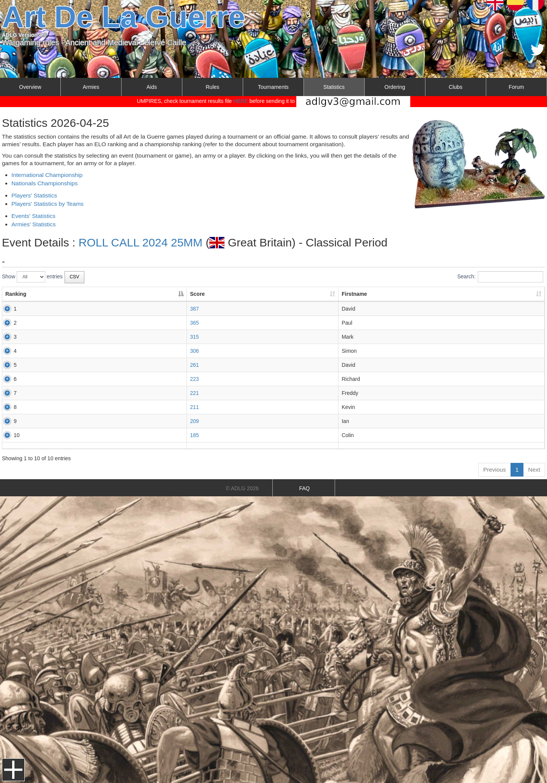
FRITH (257, 323)
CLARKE (260, 337)
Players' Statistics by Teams (47, 203)
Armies (91, 87)
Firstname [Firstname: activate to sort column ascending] (169, 294)
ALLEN (258, 365)
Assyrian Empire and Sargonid (394, 323)
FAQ (304, 488)
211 (92, 407)
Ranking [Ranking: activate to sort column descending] (15, 294)
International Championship (46, 175)
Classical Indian (376, 421)
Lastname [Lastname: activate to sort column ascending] (262, 294)
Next (534, 469)
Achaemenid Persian (382, 337)
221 (92, 393)
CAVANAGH (264, 435)
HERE (240, 101)
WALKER (261, 379)
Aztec (365, 365)
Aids (152, 87)
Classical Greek (376, 309)
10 (8, 435)
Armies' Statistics (33, 224)
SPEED (258, 421)
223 (92, 379)
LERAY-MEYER (268, 351)
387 (92, 309)
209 (92, 421)
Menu (13, 769)
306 (92, 351)
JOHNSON (262, 407)
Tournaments (273, 87)
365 (92, 323)
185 (92, 435)
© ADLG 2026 (242, 488)
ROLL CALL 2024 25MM (140, 242)
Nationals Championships (44, 183)
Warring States (375, 351)
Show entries (32, 277)
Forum (516, 87)
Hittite (365, 435)
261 (92, 365)
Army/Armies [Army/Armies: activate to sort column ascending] (367, 294)
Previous (494, 469)
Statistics (334, 87)
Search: (500, 277)
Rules (212, 87)
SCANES (261, 393)
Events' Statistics (33, 216)
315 (92, 337)
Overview (30, 87)
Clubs (455, 87)
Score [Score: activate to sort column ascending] (95, 294)
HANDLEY (262, 309)
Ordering (394, 87)
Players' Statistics (34, 195)
